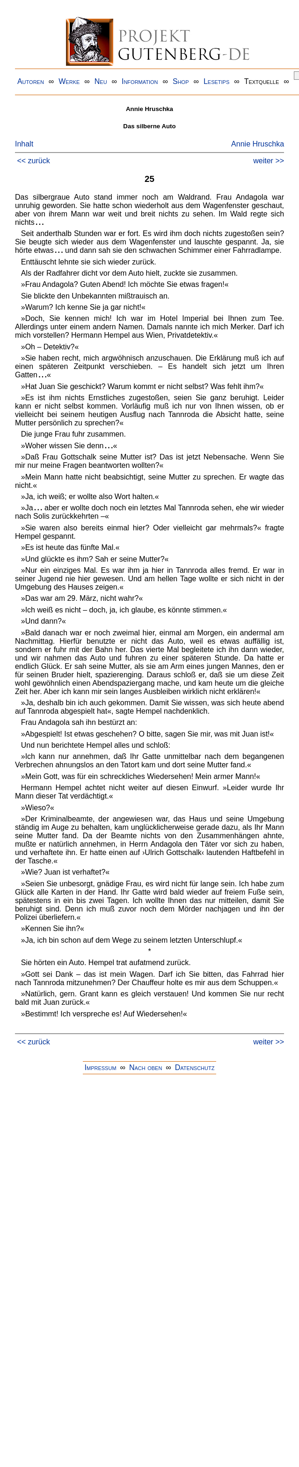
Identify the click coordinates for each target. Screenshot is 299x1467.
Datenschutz (195, 1067)
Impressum (101, 1067)
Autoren (30, 81)
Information (140, 81)
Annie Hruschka (257, 144)
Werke (69, 81)
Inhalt (24, 144)
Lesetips (216, 81)
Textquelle (261, 81)
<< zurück (33, 161)
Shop (181, 81)
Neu (101, 81)
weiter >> (268, 161)
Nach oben (145, 1067)
